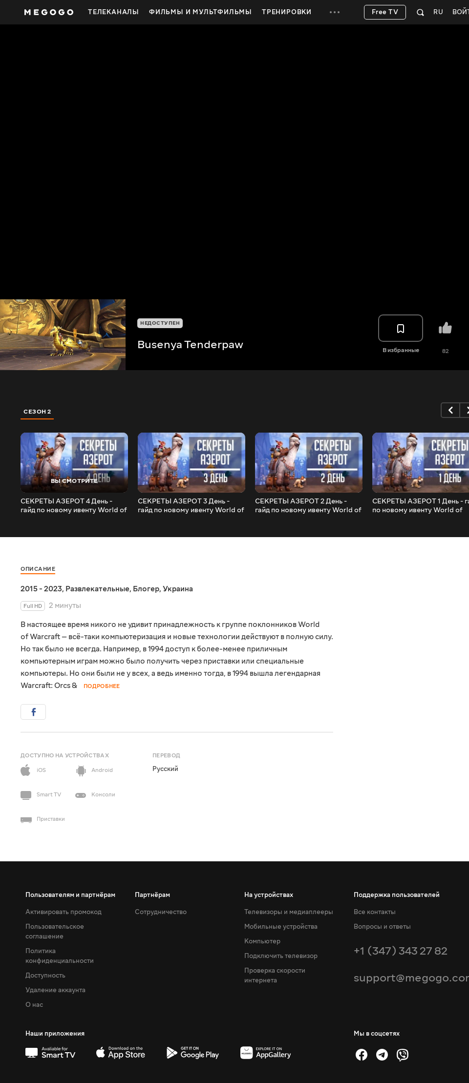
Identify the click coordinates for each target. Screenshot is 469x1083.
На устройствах (268, 895)
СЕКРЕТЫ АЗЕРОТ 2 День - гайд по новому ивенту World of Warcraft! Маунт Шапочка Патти (308, 506)
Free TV (385, 12)
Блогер (146, 589)
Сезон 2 (37, 412)
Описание (38, 569)
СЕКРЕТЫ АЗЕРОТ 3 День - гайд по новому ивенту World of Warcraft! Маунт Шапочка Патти (191, 506)
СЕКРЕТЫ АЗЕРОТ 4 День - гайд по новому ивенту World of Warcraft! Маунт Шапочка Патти (74, 506)
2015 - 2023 (41, 589)
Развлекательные (97, 589)
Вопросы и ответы (382, 926)
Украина (178, 589)
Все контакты (375, 912)
